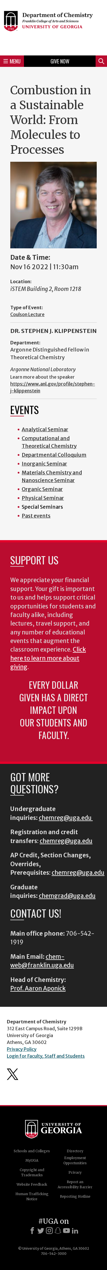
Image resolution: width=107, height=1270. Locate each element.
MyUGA (31, 1160)
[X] (40, 1230)
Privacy (75, 1172)
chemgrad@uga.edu (67, 896)
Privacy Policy (22, 1049)
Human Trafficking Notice (32, 1196)
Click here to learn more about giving (48, 658)
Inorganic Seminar (44, 463)
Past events (36, 515)
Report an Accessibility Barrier (75, 1184)
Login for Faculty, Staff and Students (46, 1056)
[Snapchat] (57, 1230)
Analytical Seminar (45, 429)
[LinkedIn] (75, 1230)
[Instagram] (49, 1230)
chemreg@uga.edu (66, 818)
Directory (75, 1151)
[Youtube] (66, 1230)
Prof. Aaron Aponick (38, 988)
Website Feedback (32, 1184)
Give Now (60, 61)
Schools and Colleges (32, 1151)
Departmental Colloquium (54, 455)
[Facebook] (32, 1230)
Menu (12, 61)
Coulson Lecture (27, 314)
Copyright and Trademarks (32, 1172)
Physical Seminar (43, 498)
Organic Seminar (42, 489)
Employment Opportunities (75, 1160)
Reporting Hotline (75, 1196)
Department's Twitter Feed (12, 1074)
